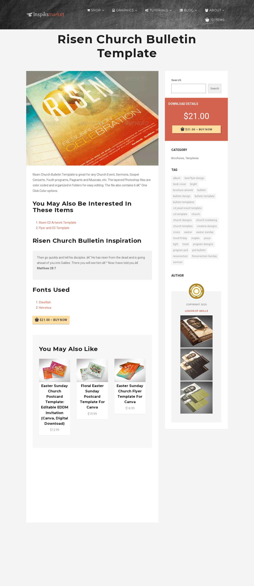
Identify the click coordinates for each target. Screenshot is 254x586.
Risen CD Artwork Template (57, 222)
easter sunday (204, 232)
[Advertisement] (92, 485)
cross (176, 232)
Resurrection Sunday (204, 256)
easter (188, 232)
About (215, 10)
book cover (179, 184)
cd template (180, 214)
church (196, 214)
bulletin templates (183, 202)
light (175, 244)
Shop (96, 10)
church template (183, 226)
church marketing (206, 220)
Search (176, 80)
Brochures (177, 158)
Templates (192, 158)
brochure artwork (183, 190)
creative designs (207, 226)
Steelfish (45, 302)
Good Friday (180, 238)
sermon (177, 262)
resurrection (180, 256)
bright (193, 184)
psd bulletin (199, 250)
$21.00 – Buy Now (53, 320)
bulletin (201, 190)
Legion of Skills (196, 310)
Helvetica (45, 307)
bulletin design (181, 196)
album (176, 178)
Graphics (125, 10)
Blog (188, 10)
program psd (180, 250)
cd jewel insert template (187, 208)
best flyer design (194, 178)
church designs (182, 220)
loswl (186, 244)
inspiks (195, 238)
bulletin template (204, 196)
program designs (203, 244)
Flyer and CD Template (54, 228)
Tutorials (159, 10)
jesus (207, 238)
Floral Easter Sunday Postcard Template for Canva (92, 397)
